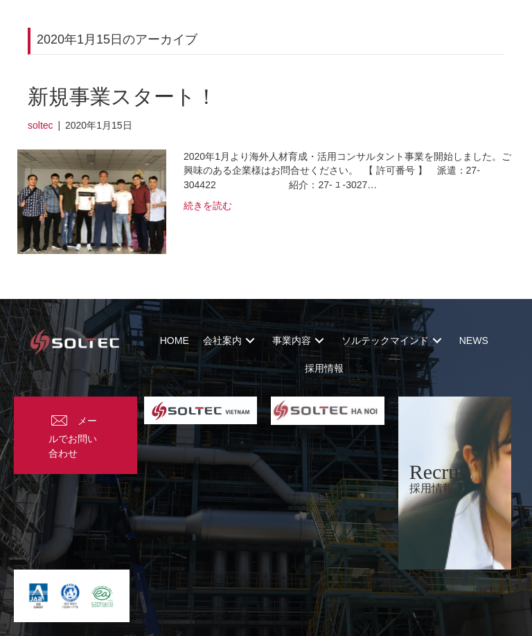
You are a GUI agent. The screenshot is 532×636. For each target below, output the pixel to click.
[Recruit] (454, 483)
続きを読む (208, 205)
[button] (250, 341)
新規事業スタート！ (122, 96)
